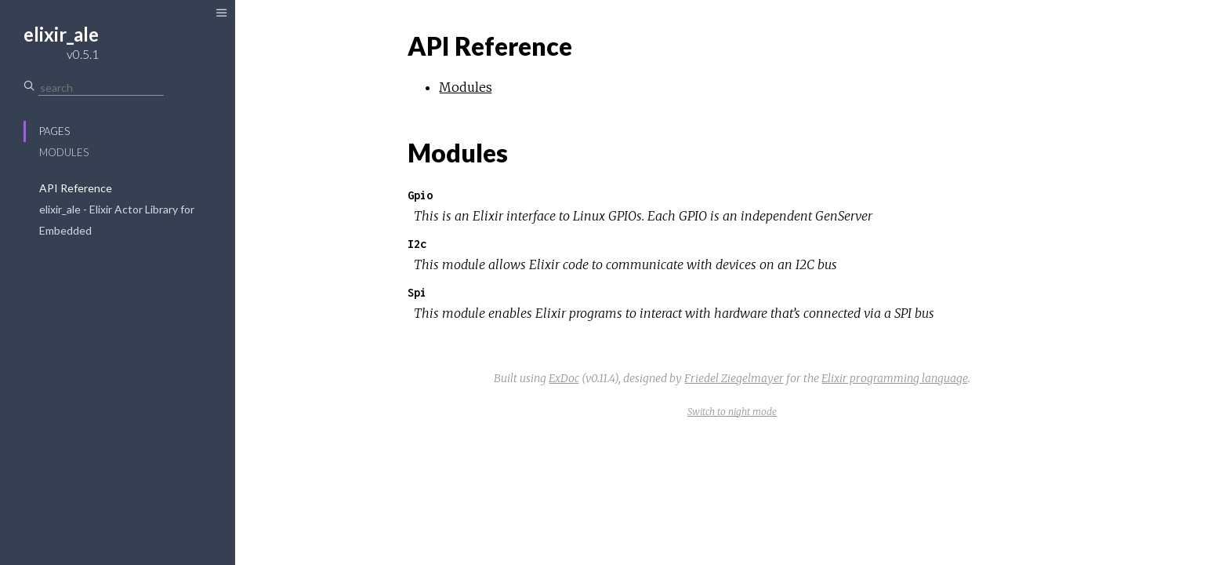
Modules (64, 152)
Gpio (420, 195)
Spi (417, 292)
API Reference (75, 188)
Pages (54, 131)
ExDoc (564, 378)
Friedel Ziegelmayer (734, 378)
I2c (417, 243)
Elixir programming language (894, 378)
